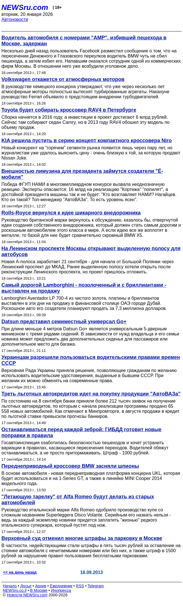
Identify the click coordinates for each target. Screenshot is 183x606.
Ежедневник (61, 586)
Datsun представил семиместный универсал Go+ (64, 321)
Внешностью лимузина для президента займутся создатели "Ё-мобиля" (82, 174)
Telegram (96, 586)
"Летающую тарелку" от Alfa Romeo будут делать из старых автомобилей (77, 499)
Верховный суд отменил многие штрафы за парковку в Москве (81, 538)
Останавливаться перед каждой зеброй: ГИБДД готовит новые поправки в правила (81, 432)
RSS (80, 586)
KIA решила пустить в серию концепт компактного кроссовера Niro (86, 140)
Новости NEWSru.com (27, 595)
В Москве (38, 590)
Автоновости (14, 19)
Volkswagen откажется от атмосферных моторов (63, 79)
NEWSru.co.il (14, 590)
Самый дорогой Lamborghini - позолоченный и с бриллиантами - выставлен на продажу (83, 288)
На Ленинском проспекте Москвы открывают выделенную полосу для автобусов (90, 251)
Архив (40, 586)
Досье (25, 586)
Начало (10, 586)
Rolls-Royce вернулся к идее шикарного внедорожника (71, 213)
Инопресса (61, 590)
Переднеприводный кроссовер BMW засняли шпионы (70, 466)
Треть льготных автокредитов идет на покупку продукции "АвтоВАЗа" (90, 394)
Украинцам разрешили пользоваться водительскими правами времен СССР (90, 360)
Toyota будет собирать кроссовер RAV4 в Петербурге (68, 110)
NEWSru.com (24, 7)
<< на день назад (20, 572)
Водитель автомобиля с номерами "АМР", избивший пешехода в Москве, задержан (84, 40)
